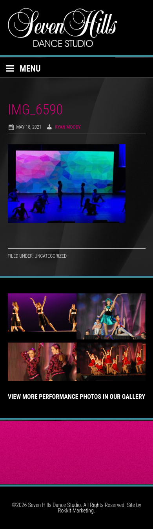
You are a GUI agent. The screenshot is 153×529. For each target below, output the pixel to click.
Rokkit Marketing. (76, 510)
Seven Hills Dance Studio (77, 27)
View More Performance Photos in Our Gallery (76, 396)
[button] (76, 68)
